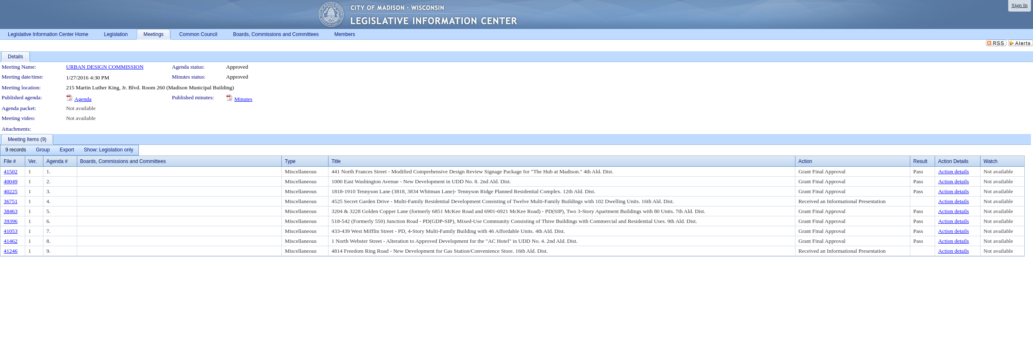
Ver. (32, 161)
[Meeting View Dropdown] (108, 150)
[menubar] (69, 150)
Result (920, 161)
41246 (10, 251)
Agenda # (56, 161)
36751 (10, 201)
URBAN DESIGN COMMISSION (104, 67)
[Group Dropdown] (43, 150)
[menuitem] (15, 150)
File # (10, 161)
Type (290, 161)
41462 (10, 241)
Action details (953, 171)
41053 (10, 231)
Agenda (82, 99)
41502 (10, 171)
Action (805, 161)
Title (335, 161)
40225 (10, 191)
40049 (10, 181)
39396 (10, 221)
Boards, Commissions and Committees (123, 161)
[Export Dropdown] (67, 150)
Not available (80, 108)
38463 (10, 211)
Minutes (243, 99)
